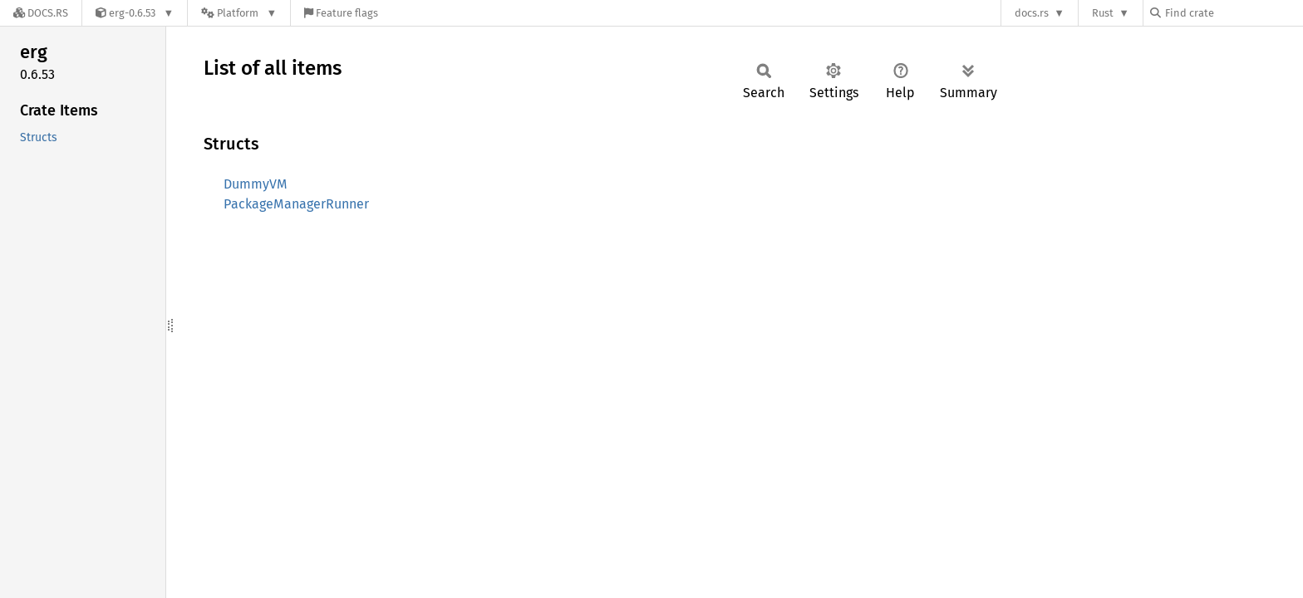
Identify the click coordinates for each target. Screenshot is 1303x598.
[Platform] (239, 13)
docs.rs (1032, 13)
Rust (1103, 13)
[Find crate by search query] (1233, 13)
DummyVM (256, 184)
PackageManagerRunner (296, 204)
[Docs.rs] (40, 13)
